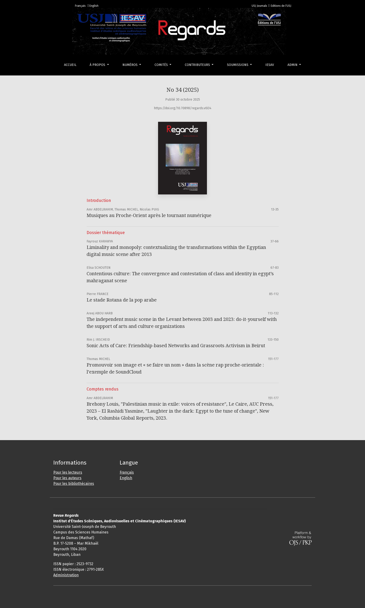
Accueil (70, 65)
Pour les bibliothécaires (73, 483)
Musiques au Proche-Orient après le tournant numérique (149, 215)
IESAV (269, 65)
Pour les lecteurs (67, 472)
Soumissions (238, 65)
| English (93, 5)
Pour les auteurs (67, 478)
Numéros (130, 65)
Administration (66, 575)
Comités (162, 65)
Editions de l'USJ (281, 5)
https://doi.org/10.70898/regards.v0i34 (182, 108)
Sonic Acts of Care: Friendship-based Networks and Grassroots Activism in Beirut (176, 345)
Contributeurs (198, 65)
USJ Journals (259, 5)
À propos (98, 65)
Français (127, 472)
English (126, 478)
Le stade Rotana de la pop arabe (122, 300)
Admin (292, 65)
